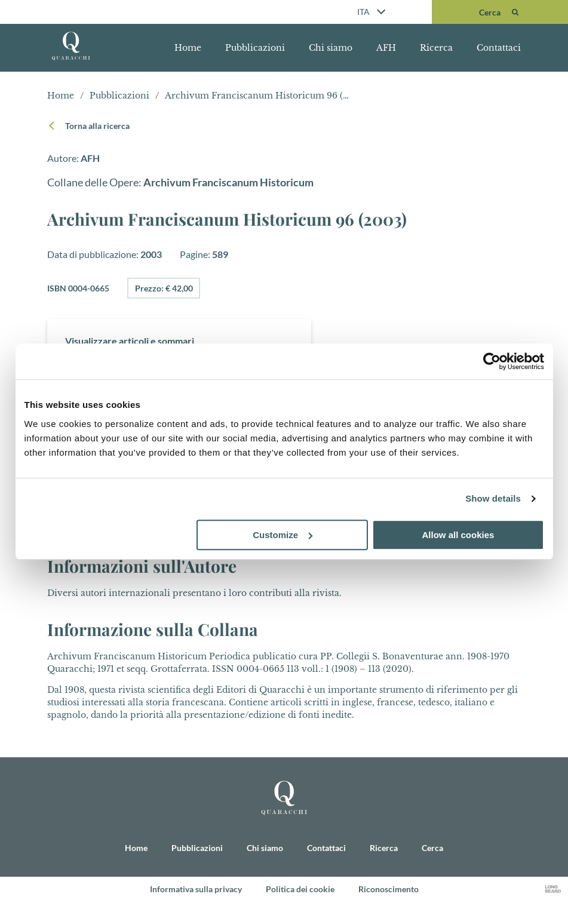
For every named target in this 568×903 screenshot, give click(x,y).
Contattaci (499, 47)
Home (187, 47)
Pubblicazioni (255, 47)
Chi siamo (330, 47)
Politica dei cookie (300, 889)
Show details (493, 498)
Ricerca (436, 47)
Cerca (432, 848)
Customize (282, 535)
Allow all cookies (458, 535)
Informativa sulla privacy (196, 889)
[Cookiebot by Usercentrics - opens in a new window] (492, 361)
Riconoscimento (388, 889)
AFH (386, 47)
